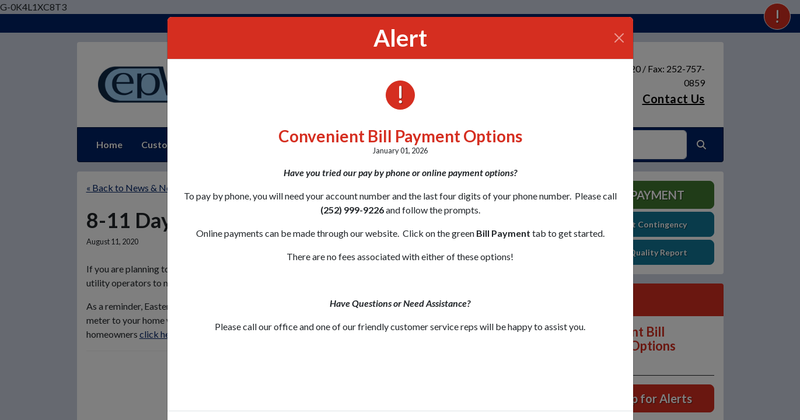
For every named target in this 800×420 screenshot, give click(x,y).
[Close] (619, 38)
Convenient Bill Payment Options (400, 136)
